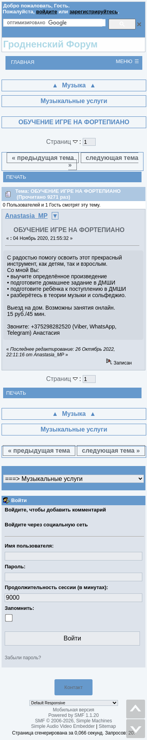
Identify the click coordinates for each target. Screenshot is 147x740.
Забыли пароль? (23, 657)
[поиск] (56, 22)
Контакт (73, 687)
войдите (46, 12)
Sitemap (107, 726)
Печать (16, 177)
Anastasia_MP (26, 215)
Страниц (63, 141)
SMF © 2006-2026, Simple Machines (73, 721)
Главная (22, 62)
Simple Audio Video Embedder (63, 726)
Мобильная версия (73, 710)
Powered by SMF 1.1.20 (73, 715)
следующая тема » (103, 161)
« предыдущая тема (43, 157)
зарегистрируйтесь (93, 12)
